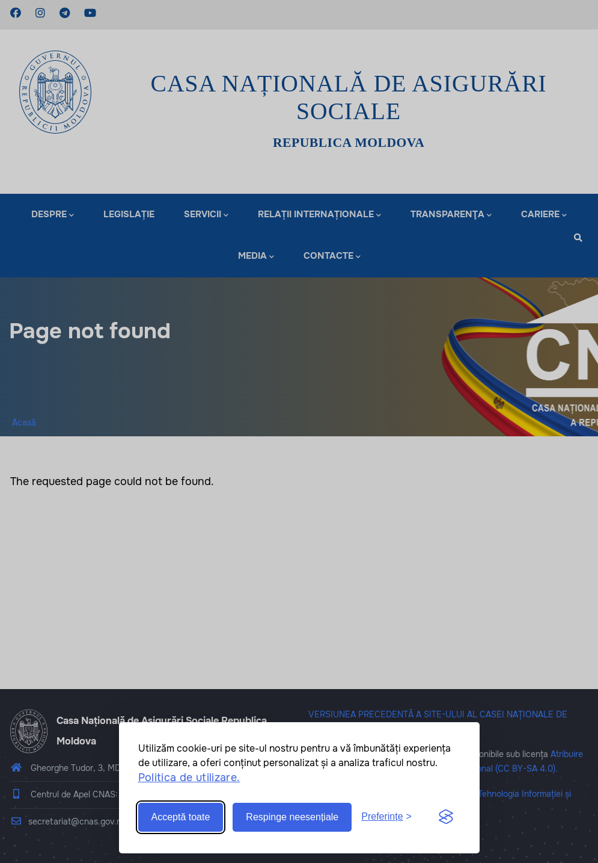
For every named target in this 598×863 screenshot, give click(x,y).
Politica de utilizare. (189, 777)
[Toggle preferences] (386, 817)
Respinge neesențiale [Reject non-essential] (292, 817)
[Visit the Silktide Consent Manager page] (446, 817)
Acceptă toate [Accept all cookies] (180, 817)
